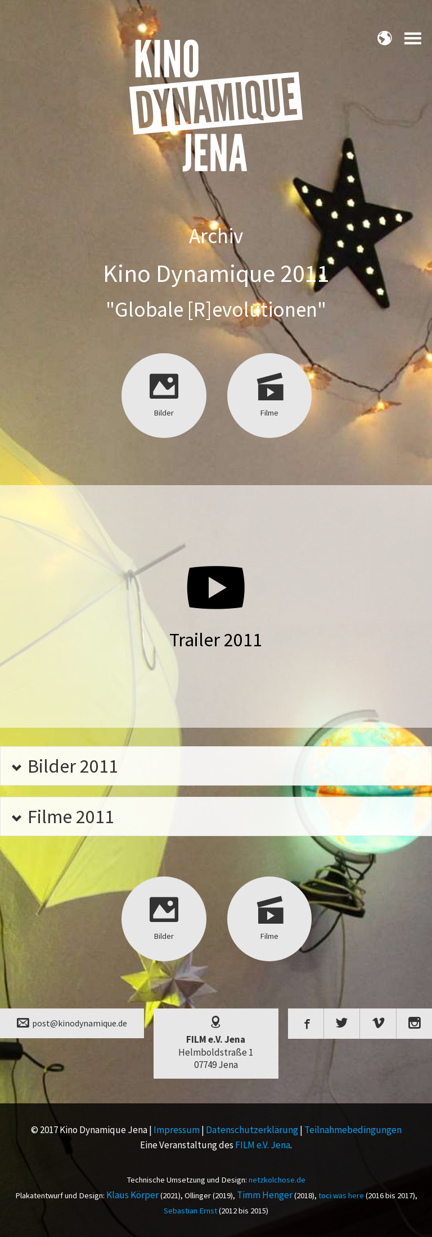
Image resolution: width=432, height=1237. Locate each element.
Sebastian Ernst (190, 1211)
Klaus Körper (132, 1195)
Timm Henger (264, 1195)
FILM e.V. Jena (262, 1145)
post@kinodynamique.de (72, 1022)
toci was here (341, 1195)
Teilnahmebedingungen (353, 1130)
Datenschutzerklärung (252, 1130)
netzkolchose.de (277, 1180)
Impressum (177, 1130)
